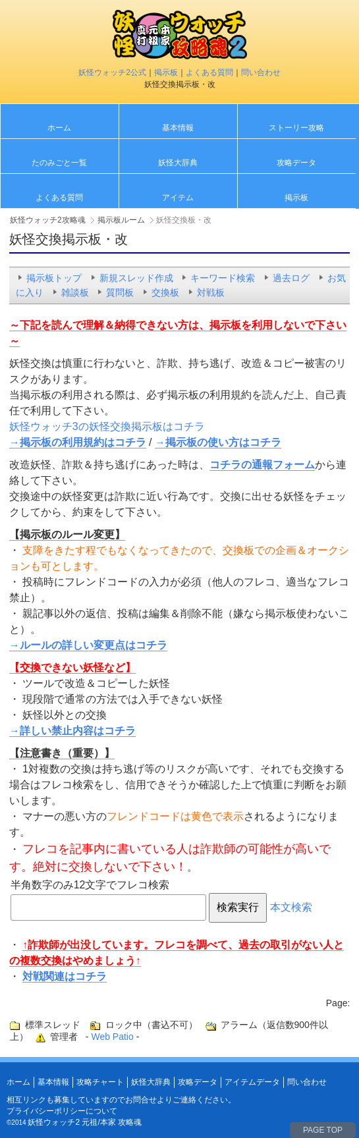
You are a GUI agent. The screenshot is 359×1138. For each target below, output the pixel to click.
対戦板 (211, 292)
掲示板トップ (54, 278)
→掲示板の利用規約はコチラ (77, 442)
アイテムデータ (252, 1082)
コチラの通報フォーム (262, 464)
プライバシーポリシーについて (62, 1111)
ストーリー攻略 (296, 127)
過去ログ (291, 278)
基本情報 (178, 127)
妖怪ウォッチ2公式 (112, 72)
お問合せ (141, 1099)
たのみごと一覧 (59, 162)
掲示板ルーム (121, 220)
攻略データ (296, 162)
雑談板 (75, 292)
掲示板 (166, 72)
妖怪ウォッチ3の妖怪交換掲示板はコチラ (107, 426)
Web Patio (112, 1036)
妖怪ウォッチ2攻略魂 (48, 220)
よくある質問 (209, 72)
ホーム (59, 127)
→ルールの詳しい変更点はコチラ (88, 645)
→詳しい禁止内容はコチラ (72, 730)
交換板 (165, 292)
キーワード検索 (222, 278)
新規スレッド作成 (136, 278)
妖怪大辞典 (178, 162)
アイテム (178, 197)
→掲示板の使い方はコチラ (218, 442)
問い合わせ (261, 72)
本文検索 (291, 907)
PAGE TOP (323, 1130)
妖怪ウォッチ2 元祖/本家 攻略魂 (85, 1122)
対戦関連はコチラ (64, 976)
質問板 (120, 292)
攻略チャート (100, 1082)
